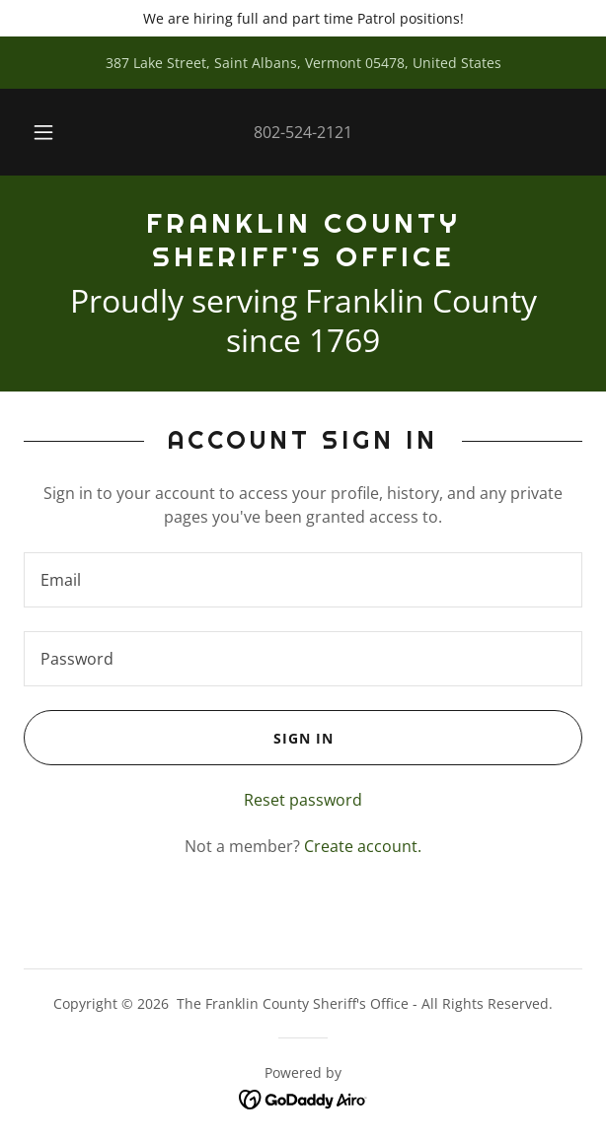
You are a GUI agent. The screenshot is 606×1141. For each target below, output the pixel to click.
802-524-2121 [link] (303, 132)
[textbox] (303, 579)
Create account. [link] (362, 846)
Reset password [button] (303, 800)
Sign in (178, 737)
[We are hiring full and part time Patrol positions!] (303, 18)
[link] (303, 240)
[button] (49, 132)
